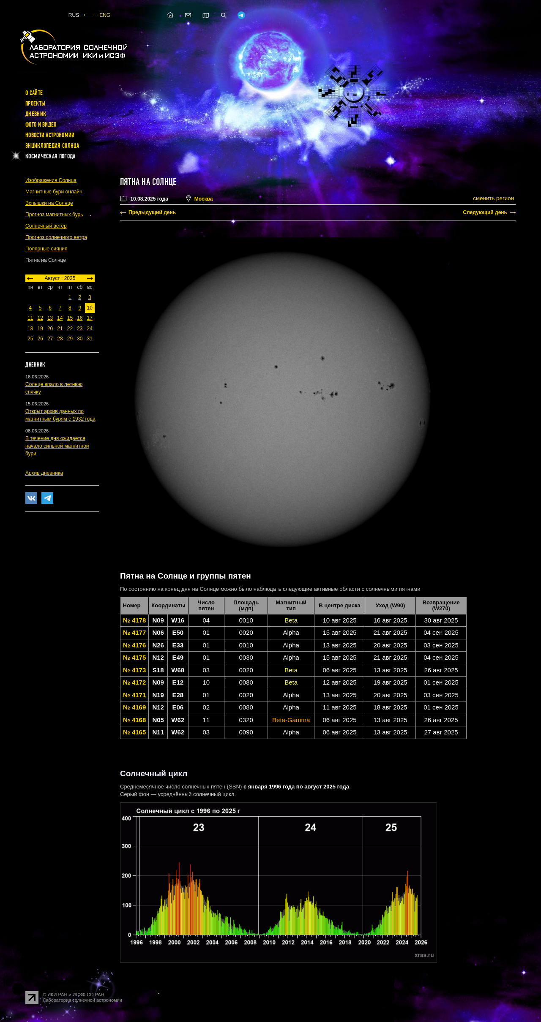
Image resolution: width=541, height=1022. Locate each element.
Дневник (35, 114)
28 (60, 339)
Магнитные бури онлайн (53, 192)
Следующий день (485, 212)
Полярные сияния (46, 249)
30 (79, 339)
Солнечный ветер (46, 226)
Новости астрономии (49, 135)
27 (50, 339)
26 (40, 339)
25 (30, 339)
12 (40, 318)
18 (30, 329)
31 (90, 339)
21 (60, 329)
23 (79, 329)
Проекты (35, 103)
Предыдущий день (152, 212)
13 (50, 318)
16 (79, 318)
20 (50, 329)
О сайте (34, 93)
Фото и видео (41, 124)
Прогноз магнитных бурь (54, 214)
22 (70, 329)
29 (70, 339)
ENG (104, 15)
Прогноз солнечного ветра (56, 237)
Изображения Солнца (51, 180)
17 (90, 318)
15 (70, 318)
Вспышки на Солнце (49, 203)
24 (90, 329)
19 (40, 329)
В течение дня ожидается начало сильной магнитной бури (57, 446)
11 (30, 318)
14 (60, 318)
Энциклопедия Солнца (52, 145)
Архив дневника (44, 473)
